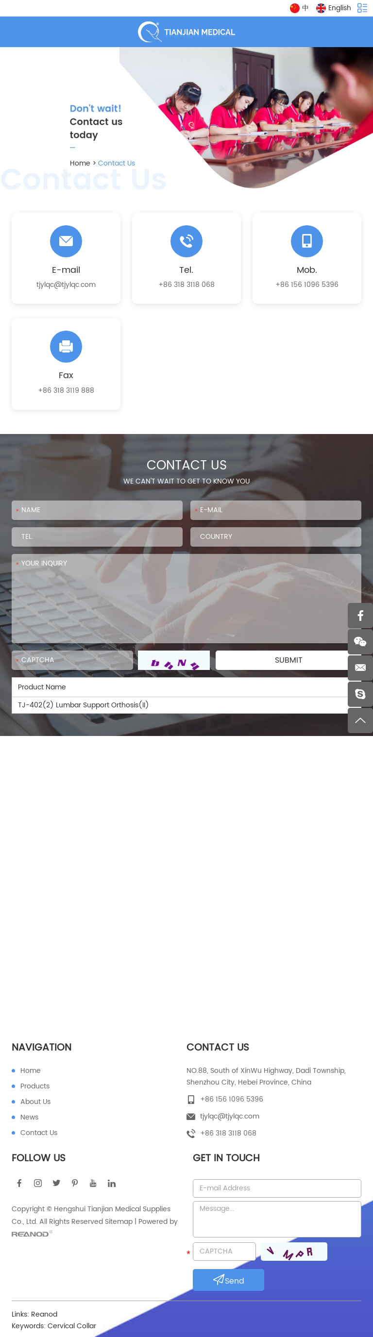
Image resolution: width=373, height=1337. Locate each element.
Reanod (44, 1314)
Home (80, 163)
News (29, 1117)
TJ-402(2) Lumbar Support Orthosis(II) (83, 705)
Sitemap (119, 1221)
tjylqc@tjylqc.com (66, 285)
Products (35, 1086)
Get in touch (226, 1159)
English (333, 8)
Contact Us (116, 163)
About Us (35, 1101)
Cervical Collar (72, 1326)
